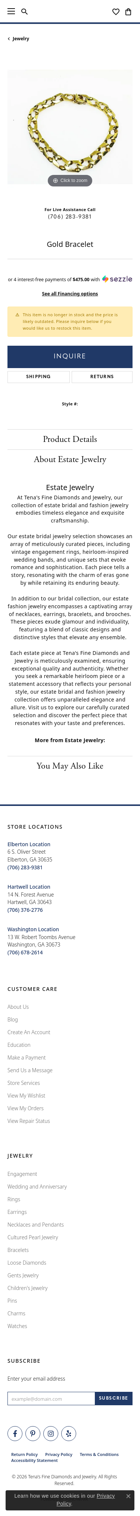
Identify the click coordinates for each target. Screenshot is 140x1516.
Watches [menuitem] (17, 1326)
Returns (102, 377)
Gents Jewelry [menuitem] (22, 1275)
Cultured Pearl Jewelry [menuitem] (32, 1237)
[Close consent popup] (128, 1496)
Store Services (23, 1082)
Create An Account (28, 1032)
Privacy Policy (58, 1454)
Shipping (38, 377)
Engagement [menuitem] (22, 1173)
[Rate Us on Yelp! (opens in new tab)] (68, 1433)
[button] (24, 11)
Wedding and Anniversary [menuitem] (37, 1186)
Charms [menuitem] (16, 1313)
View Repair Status (28, 1120)
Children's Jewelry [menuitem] (27, 1287)
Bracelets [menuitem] (18, 1249)
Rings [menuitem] (13, 1199)
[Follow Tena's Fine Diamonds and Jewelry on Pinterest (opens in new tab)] (32, 1433)
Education (19, 1044)
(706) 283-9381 (69, 217)
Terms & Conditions (99, 1454)
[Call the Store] (25, 867)
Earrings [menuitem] (17, 1211)
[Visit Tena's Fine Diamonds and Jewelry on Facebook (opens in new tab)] (14, 1433)
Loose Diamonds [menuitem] (26, 1262)
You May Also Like (70, 766)
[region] (70, 127)
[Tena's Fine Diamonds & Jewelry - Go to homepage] (70, 11)
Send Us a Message (30, 1070)
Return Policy (24, 1454)
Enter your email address (36, 1378)
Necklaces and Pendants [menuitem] (35, 1224)
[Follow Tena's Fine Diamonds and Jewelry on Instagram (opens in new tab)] (50, 1433)
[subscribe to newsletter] (114, 1398)
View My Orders (25, 1108)
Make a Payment (26, 1057)
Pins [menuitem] (12, 1300)
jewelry (21, 38)
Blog (12, 1019)
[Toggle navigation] (11, 11)
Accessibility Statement (34, 1460)
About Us (18, 1006)
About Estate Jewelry (70, 459)
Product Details (70, 439)
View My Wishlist (26, 1095)
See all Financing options (70, 294)
